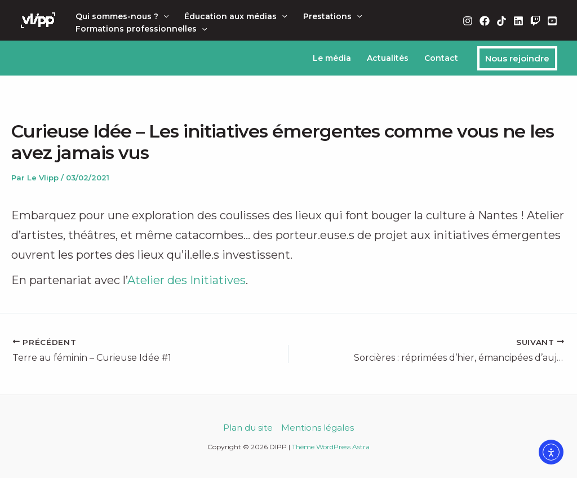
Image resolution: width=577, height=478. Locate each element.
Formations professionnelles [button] (141, 29)
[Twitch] (535, 21)
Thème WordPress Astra (331, 446)
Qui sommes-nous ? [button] (122, 16)
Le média (332, 58)
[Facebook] (485, 21)
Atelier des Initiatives (186, 280)
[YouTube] (552, 21)
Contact (441, 58)
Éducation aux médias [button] (235, 16)
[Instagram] (468, 21)
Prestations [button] (332, 16)
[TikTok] (501, 21)
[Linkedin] (518, 21)
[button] (163, 16)
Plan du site (248, 427)
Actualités (388, 58)
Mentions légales (317, 427)
